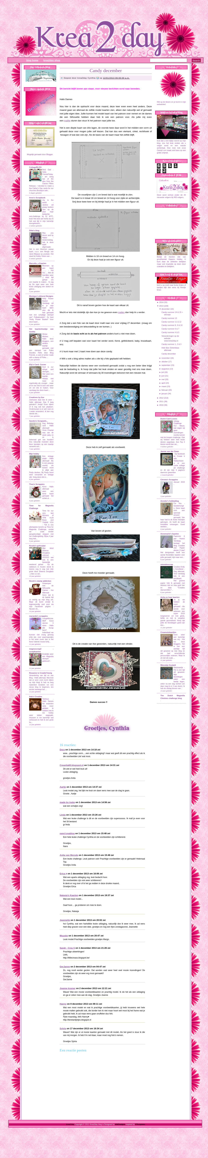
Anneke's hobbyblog (169, 501)
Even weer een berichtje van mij (179, 637)
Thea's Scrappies (36, 484)
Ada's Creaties (35, 697)
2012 (161, 398)
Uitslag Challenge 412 (178, 423)
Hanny (63, 1004)
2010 (161, 405)
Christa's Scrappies (169, 480)
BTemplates (140, 1124)
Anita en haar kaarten (170, 597)
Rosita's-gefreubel (37, 546)
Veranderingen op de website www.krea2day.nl (170, 338)
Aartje (63, 787)
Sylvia (63, 1028)
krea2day (70, 1124)
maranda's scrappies (38, 616)
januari (164, 394)
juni (162, 376)
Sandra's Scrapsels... (38, 421)
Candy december (106, 70)
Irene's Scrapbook (37, 198)
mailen (121, 312)
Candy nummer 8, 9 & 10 (171, 325)
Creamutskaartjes (168, 632)
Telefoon (45, 699)
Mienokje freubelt (168, 665)
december (165, 309)
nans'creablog (67, 833)
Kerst (44, 487)
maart (163, 386)
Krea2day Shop (51, 60)
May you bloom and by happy (48, 235)
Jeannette (65, 920)
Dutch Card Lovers (168, 419)
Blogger (49, 154)
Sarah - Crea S (67, 948)
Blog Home (32, 60)
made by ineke (67, 802)
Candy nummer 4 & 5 (170, 332)
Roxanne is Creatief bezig (40, 673)
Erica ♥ (63, 873)
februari (164, 390)
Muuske (64, 935)
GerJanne (65, 966)
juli (162, 372)
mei (163, 379)
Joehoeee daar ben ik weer (40, 400)
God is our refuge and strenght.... (48, 369)
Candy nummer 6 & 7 (170, 329)
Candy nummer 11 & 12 (171, 322)
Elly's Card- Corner (37, 364)
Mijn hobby (34, 454)
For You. (179, 503)
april (163, 383)
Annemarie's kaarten (169, 534)
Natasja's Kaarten (69, 895)
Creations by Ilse (36, 397)
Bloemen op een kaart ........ (48, 268)
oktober (164, 362)
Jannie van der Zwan (169, 451)
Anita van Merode (69, 855)
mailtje (67, 120)
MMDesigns (120, 1124)
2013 (161, 306)
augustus (165, 369)
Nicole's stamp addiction (40, 581)
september (165, 365)
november (165, 358)
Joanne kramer (68, 988)
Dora (62, 749)
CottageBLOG (35, 167)
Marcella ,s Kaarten (37, 263)
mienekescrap (166, 564)
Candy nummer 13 (169, 318)
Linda (63, 814)
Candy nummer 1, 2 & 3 (171, 344)
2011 (161, 401)
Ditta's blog (34, 230)
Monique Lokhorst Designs (41, 296)
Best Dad (46, 170)
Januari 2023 (179, 482)
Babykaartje (179, 668)
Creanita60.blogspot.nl (72, 765)
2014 (161, 302)
